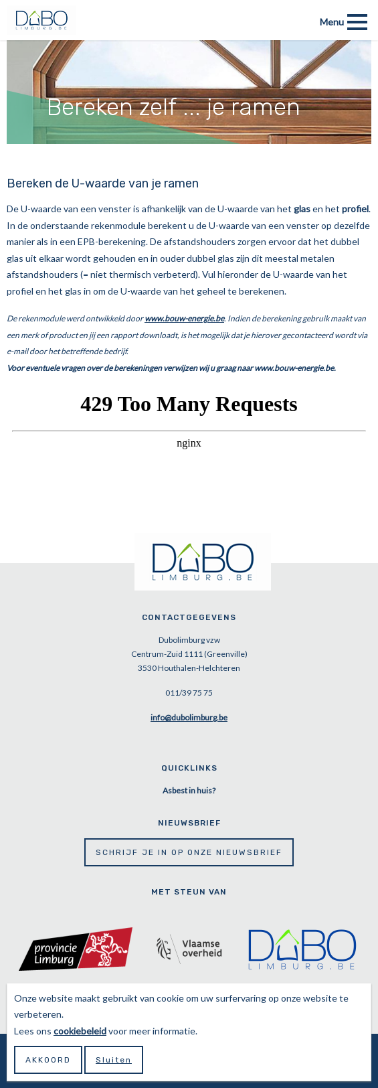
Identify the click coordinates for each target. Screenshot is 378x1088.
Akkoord (48, 1060)
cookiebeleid (80, 1030)
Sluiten (114, 1060)
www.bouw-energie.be (184, 318)
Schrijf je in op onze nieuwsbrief (189, 852)
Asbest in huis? (189, 790)
